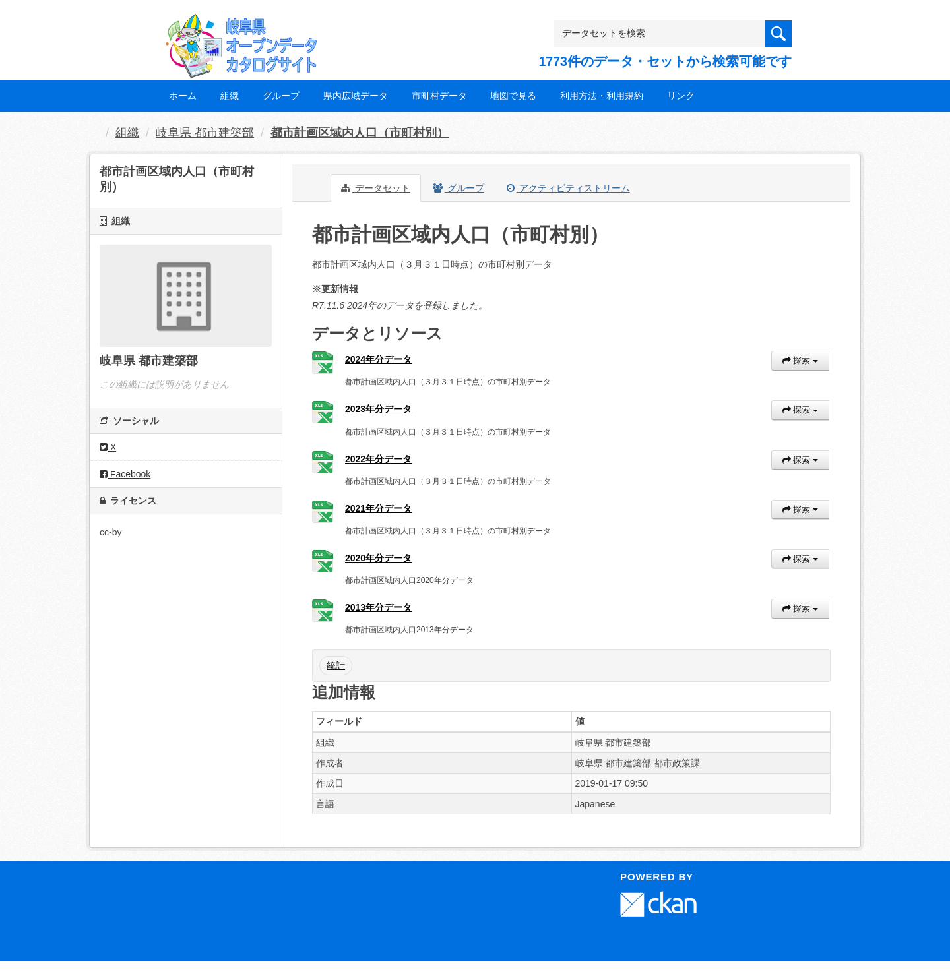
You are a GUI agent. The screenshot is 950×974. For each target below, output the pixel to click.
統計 (336, 665)
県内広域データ (355, 95)
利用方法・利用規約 (601, 95)
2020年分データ (378, 558)
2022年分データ (378, 459)
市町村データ (439, 95)
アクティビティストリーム (568, 188)
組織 (229, 95)
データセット (375, 188)
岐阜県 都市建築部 (205, 132)
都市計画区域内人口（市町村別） (359, 132)
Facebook (125, 474)
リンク (681, 95)
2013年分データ (378, 607)
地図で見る (513, 95)
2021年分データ (378, 508)
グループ (281, 95)
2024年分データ (378, 359)
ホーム (183, 95)
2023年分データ (378, 409)
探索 (800, 360)
